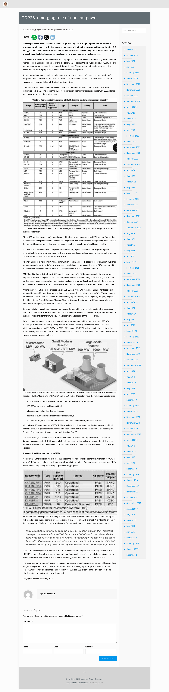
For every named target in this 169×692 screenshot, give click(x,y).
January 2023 (132, 142)
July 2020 (131, 308)
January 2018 (132, 480)
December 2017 (133, 486)
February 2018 (133, 474)
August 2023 (132, 107)
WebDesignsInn (96, 683)
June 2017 (131, 520)
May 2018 (131, 457)
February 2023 (133, 136)
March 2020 (132, 331)
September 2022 (134, 164)
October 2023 (132, 96)
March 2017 (132, 538)
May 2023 (131, 124)
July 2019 (131, 377)
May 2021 (131, 251)
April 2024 (131, 67)
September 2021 (134, 228)
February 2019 (133, 406)
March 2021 (132, 262)
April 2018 (131, 463)
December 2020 (133, 279)
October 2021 (132, 222)
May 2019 (131, 388)
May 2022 (131, 187)
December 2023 (133, 84)
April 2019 (131, 394)
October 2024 (132, 55)
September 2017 (134, 503)
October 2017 (132, 497)
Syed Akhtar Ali (43, 30)
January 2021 (132, 274)
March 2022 (132, 193)
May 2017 (131, 526)
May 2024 (131, 61)
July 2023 (131, 113)
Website (89, 647)
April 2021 (131, 256)
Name (26, 647)
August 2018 (132, 440)
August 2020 (132, 302)
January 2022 (132, 205)
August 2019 (132, 371)
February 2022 (133, 199)
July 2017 (131, 515)
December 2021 (133, 210)
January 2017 (132, 549)
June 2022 (131, 182)
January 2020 (132, 342)
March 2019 (132, 400)
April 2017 (131, 532)
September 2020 (134, 296)
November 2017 (133, 492)
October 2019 (132, 360)
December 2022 (133, 147)
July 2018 (131, 446)
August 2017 (132, 509)
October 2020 (132, 291)
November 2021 (133, 216)
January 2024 (132, 78)
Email (57, 647)
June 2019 (131, 383)
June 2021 (131, 245)
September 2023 (134, 101)
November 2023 (133, 90)
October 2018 (132, 429)
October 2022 (132, 159)
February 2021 (133, 268)
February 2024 (133, 73)
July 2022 (131, 176)
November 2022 (133, 153)
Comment (28, 621)
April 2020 (131, 325)
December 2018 (133, 417)
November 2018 (133, 423)
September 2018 (134, 434)
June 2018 (131, 451)
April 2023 (131, 130)
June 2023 (131, 119)
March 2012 (132, 555)
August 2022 (132, 170)
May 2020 (131, 319)
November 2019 (133, 354)
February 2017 (133, 543)
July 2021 (131, 239)
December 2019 (133, 348)
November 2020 (133, 285)
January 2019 (132, 411)
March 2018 (132, 469)
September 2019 (134, 365)
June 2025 (131, 50)
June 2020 (131, 314)
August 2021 (132, 233)
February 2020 (133, 337)
